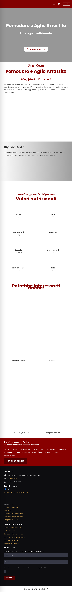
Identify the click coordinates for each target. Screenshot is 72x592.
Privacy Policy (9, 492)
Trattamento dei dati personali (14, 537)
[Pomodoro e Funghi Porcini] (19, 399)
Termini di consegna (11, 540)
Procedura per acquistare (12, 527)
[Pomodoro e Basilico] (19, 327)
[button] (54, 4)
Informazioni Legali (21, 492)
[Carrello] (58, 4)
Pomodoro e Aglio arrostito (13, 517)
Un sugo (36, 33)
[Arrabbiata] (53, 327)
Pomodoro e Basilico (11, 507)
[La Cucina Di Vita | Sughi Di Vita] (14, 4)
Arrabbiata (7, 510)
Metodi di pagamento (11, 544)
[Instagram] (9, 489)
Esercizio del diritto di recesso (14, 534)
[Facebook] (5, 489)
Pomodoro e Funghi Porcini (13, 514)
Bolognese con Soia (11, 520)
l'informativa (11, 567)
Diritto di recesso (10, 531)
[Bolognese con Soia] (53, 399)
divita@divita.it (13, 479)
